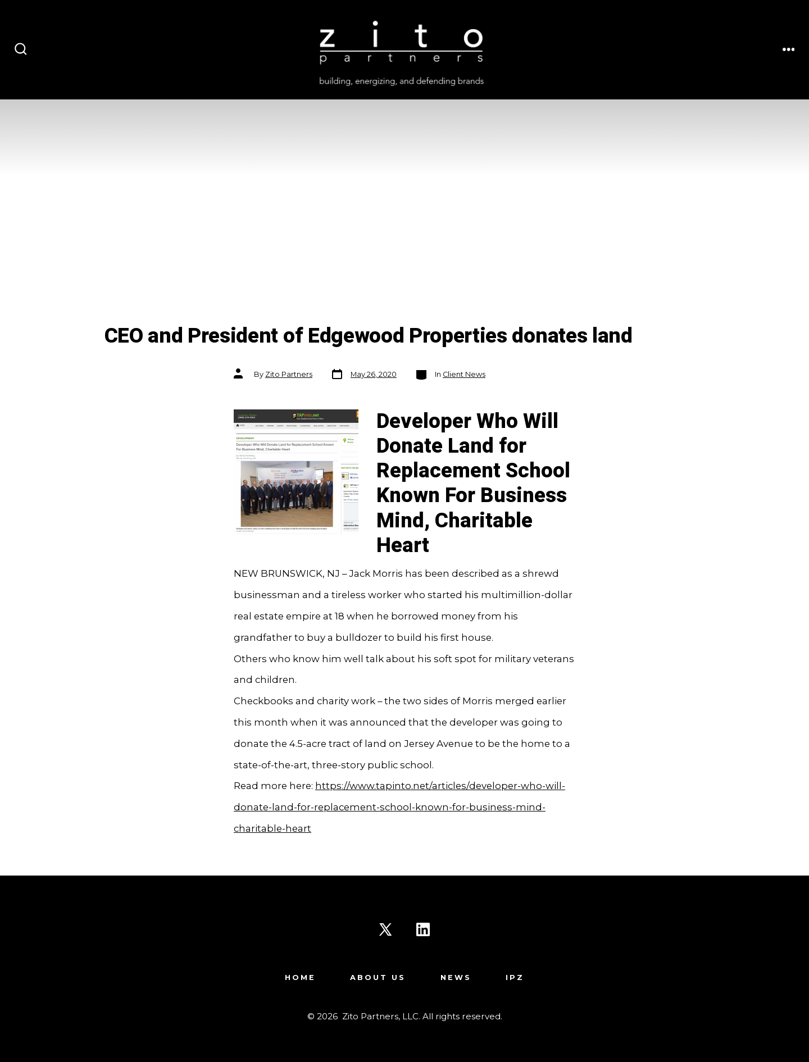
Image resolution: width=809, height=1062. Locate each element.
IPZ (515, 977)
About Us (378, 977)
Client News (464, 374)
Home (300, 977)
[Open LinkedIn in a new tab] (423, 929)
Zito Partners (288, 374)
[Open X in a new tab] (385, 929)
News (455, 977)
